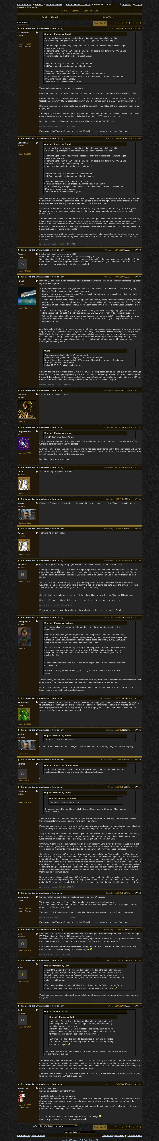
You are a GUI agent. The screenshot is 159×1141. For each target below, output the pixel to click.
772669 (138, 560)
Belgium (28, 46)
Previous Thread (48, 17)
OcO (110, 960)
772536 (138, 277)
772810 (138, 760)
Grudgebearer (106, 698)
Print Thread (22, 22)
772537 (138, 390)
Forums (39, 4)
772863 (138, 960)
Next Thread (110, 17)
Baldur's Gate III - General (78, 4)
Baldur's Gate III (54, 4)
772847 (138, 930)
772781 (138, 730)
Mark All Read (38, 1135)
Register (125, 4)
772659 (138, 499)
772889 (138, 1084)
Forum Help (120, 1135)
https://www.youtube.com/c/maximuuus (112, 131)
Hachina (109, 617)
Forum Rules (23, 1135)
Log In (137, 4)
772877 (138, 1006)
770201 (138, 28)
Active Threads (90, 11)
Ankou (109, 730)
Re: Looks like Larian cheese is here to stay (42, 28)
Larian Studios (24, 4)
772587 (138, 427)
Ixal (110, 1006)
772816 (138, 787)
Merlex (109, 787)
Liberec (27, 1108)
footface (109, 427)
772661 (138, 529)
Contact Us (107, 1135)
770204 (138, 139)
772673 (138, 617)
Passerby (108, 250)
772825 (138, 893)
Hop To (34, 1126)
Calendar (76, 11)
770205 (138, 250)
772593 (138, 467)
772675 (138, 698)
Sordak (109, 28)
